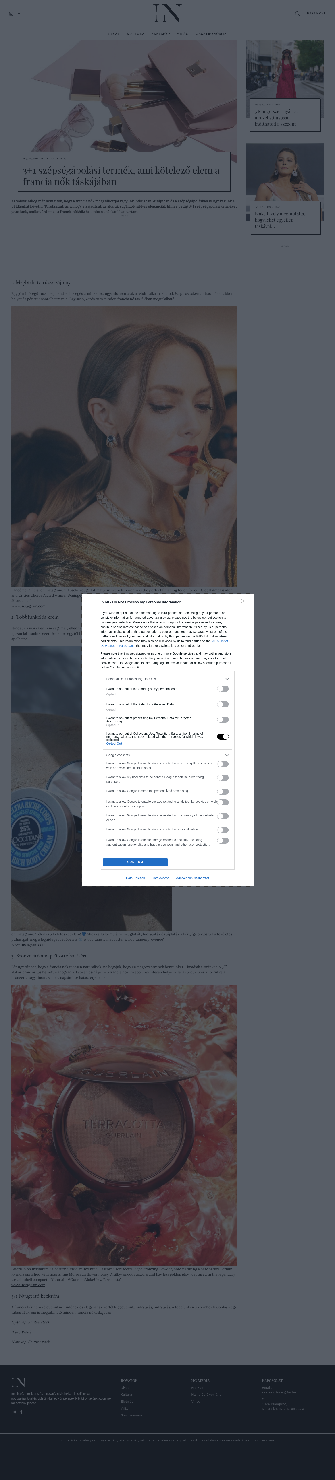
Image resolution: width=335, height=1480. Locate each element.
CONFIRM (135, 862)
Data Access (160, 878)
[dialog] (168, 740)
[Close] (245, 602)
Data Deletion (135, 878)
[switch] (223, 689)
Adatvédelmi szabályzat (192, 878)
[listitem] (167, 679)
